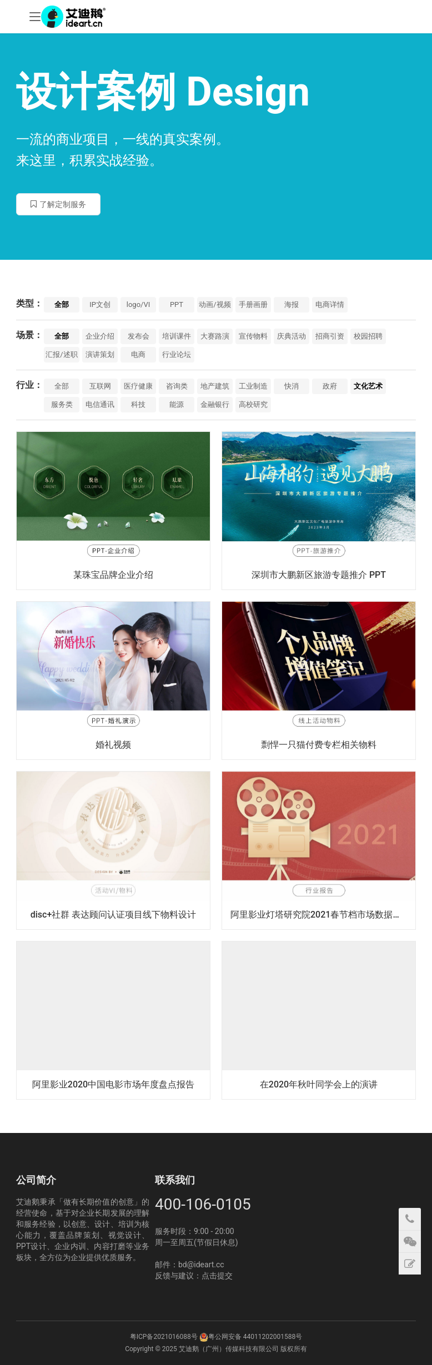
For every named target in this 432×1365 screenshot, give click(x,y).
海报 (291, 304)
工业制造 (253, 386)
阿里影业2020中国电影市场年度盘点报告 (113, 1084)
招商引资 (329, 336)
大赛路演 (214, 336)
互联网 (100, 386)
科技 (138, 404)
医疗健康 (138, 386)
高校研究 (253, 404)
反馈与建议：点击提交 (194, 1275)
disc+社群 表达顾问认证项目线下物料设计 (114, 914)
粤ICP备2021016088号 (164, 1337)
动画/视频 (214, 304)
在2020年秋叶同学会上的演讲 (319, 1084)
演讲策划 (100, 354)
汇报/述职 (61, 354)
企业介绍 (100, 336)
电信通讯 (100, 404)
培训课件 (176, 336)
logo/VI (138, 304)
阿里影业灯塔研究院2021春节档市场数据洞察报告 (322, 914)
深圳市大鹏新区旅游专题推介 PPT (319, 575)
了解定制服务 (58, 204)
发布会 (138, 336)
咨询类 (177, 386)
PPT (176, 304)
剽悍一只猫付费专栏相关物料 (318, 744)
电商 (138, 354)
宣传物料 (253, 336)
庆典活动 (291, 336)
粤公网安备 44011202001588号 (255, 1337)
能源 (176, 404)
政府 (330, 386)
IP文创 (99, 304)
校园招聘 (368, 336)
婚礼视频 (113, 744)
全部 (61, 304)
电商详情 (329, 304)
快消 (291, 386)
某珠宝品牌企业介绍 (113, 575)
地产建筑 (214, 386)
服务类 (62, 404)
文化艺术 (368, 386)
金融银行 (214, 404)
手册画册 (253, 304)
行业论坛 (176, 354)
